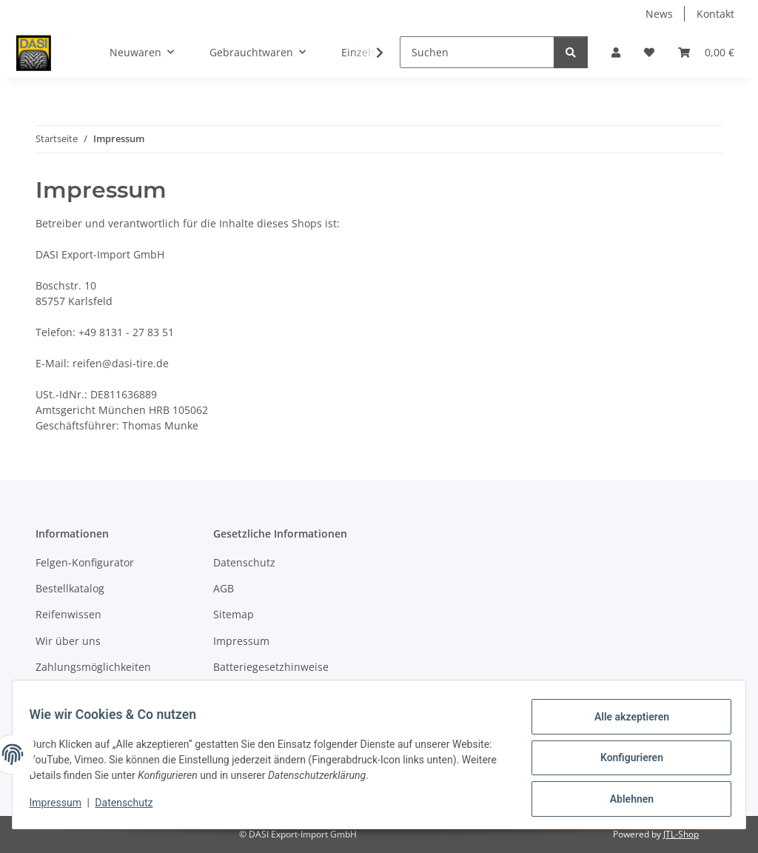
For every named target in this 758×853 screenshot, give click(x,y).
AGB (223, 588)
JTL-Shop (681, 834)
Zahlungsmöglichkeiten (93, 667)
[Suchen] (477, 52)
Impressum (62, 807)
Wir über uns (68, 641)
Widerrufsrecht (251, 693)
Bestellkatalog (70, 588)
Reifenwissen (68, 614)
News (659, 14)
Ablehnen (624, 800)
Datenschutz (131, 807)
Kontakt (715, 14)
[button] (616, 52)
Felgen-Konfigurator (85, 562)
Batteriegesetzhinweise (271, 667)
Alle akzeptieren (624, 723)
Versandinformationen (91, 693)
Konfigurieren (624, 762)
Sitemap (233, 614)
